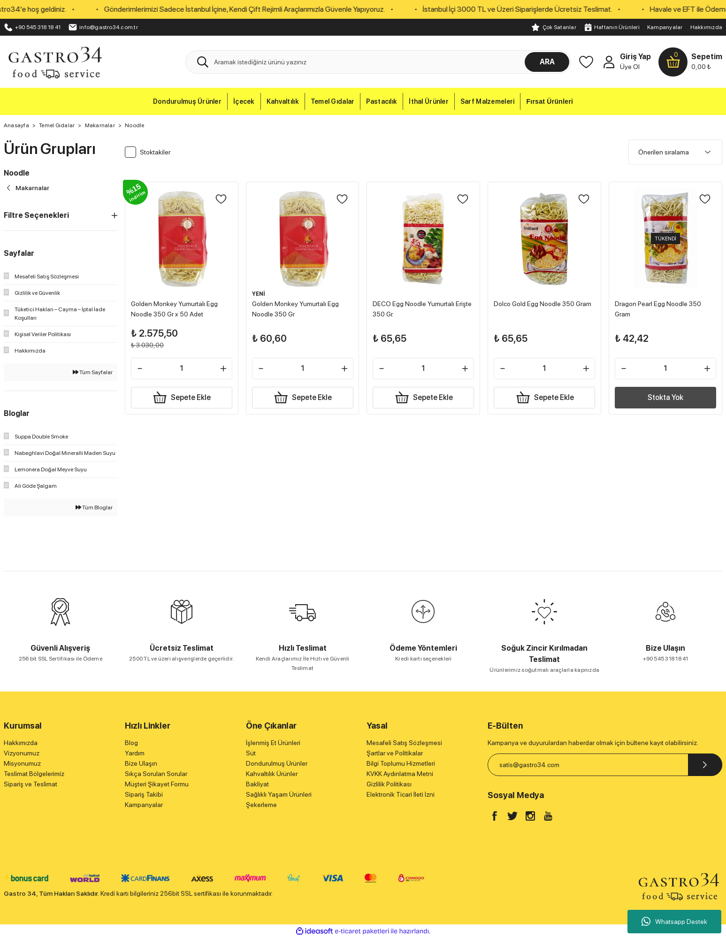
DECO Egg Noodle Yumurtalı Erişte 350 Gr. (415, 307)
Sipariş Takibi (144, 794)
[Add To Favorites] (219, 200)
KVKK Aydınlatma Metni (400, 773)
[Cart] (690, 62)
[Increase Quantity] (221, 366)
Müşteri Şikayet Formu (157, 784)
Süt (251, 753)
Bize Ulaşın (141, 763)
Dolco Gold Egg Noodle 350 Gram (536, 307)
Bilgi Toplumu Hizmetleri (401, 763)
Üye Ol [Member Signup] (630, 66)
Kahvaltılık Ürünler (272, 773)
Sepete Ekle (181, 395)
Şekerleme (261, 804)
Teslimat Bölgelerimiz (34, 773)
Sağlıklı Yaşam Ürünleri (279, 794)
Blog (131, 742)
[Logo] (55, 61)
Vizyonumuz (21, 753)
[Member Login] (608, 61)
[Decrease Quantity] (142, 366)
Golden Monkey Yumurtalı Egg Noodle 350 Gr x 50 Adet (176, 307)
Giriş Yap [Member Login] (635, 56)
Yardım (135, 753)
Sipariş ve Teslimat (30, 784)
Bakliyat (257, 784)
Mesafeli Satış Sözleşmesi (404, 742)
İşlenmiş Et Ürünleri (273, 742)
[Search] (378, 62)
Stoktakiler (155, 152)
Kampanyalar (665, 27)
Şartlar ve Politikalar (395, 753)
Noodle (134, 125)
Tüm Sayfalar (93, 372)
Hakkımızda (706, 27)
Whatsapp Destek (674, 921)
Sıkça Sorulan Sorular (156, 773)
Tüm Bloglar (94, 507)
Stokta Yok (665, 395)
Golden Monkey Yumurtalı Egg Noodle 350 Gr (297, 307)
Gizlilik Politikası (389, 784)
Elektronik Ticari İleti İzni (401, 794)
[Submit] (705, 764)
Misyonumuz (22, 763)
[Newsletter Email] (605, 764)
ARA (547, 61)
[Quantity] (182, 366)
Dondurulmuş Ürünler (276, 763)
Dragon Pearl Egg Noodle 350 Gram (660, 307)
